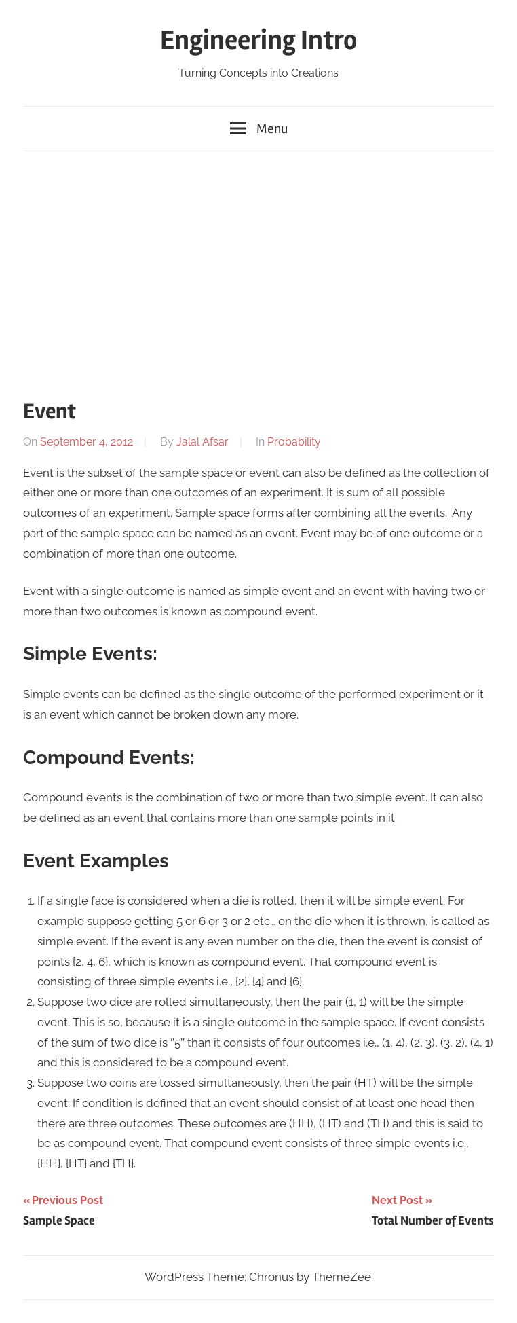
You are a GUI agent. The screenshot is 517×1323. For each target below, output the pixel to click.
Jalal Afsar (202, 441)
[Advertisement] (258, 270)
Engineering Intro (258, 40)
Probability (294, 441)
